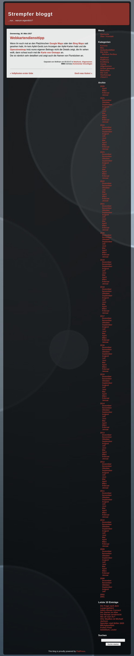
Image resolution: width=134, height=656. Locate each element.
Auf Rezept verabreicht (111, 614)
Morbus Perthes (109, 54)
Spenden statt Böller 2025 (112, 623)
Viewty (103, 64)
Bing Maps (78, 43)
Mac (102, 48)
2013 (102, 433)
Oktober (106, 102)
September (107, 104)
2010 (102, 520)
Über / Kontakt (106, 36)
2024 (102, 125)
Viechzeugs (105, 75)
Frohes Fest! (106, 627)
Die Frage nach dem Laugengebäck (109, 607)
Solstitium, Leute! (108, 630)
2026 (102, 86)
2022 (102, 181)
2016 (102, 345)
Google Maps (56, 43)
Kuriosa (104, 46)
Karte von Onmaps (50, 52)
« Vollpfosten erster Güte (21, 73)
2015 (102, 374)
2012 (102, 462)
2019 (102, 260)
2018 (102, 287)
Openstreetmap (18, 49)
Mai (103, 113)
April (104, 88)
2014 (102, 403)
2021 (102, 204)
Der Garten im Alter (109, 612)
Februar (105, 93)
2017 (102, 316)
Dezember (106, 100)
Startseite (104, 34)
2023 (102, 152)
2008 (102, 578)
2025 (102, 98)
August (105, 107)
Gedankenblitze (107, 50)
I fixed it (104, 77)
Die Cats (104, 73)
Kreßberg (104, 62)
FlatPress (104, 60)
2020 (102, 233)
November (107, 129)
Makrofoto (105, 70)
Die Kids (104, 52)
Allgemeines (87, 62)
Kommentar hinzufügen (82, 64)
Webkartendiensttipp (27, 38)
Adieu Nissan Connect (110, 610)
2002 (102, 594)
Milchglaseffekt (107, 625)
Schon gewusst (107, 68)
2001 (102, 597)
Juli (103, 109)
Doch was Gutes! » (83, 73)
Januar (105, 95)
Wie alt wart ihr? (107, 617)
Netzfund (77, 62)
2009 (102, 549)
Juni (104, 111)
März (104, 91)
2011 (102, 491)
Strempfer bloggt (30, 14)
